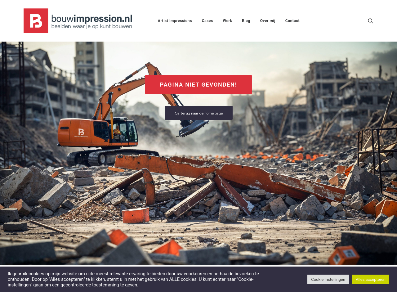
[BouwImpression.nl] (79, 20)
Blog (246, 21)
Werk (227, 21)
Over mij (267, 21)
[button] (370, 21)
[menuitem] (175, 21)
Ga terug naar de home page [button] (199, 112)
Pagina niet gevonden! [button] (198, 84)
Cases (207, 21)
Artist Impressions (175, 21)
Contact (292, 21)
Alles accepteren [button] (371, 279)
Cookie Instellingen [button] (328, 279)
